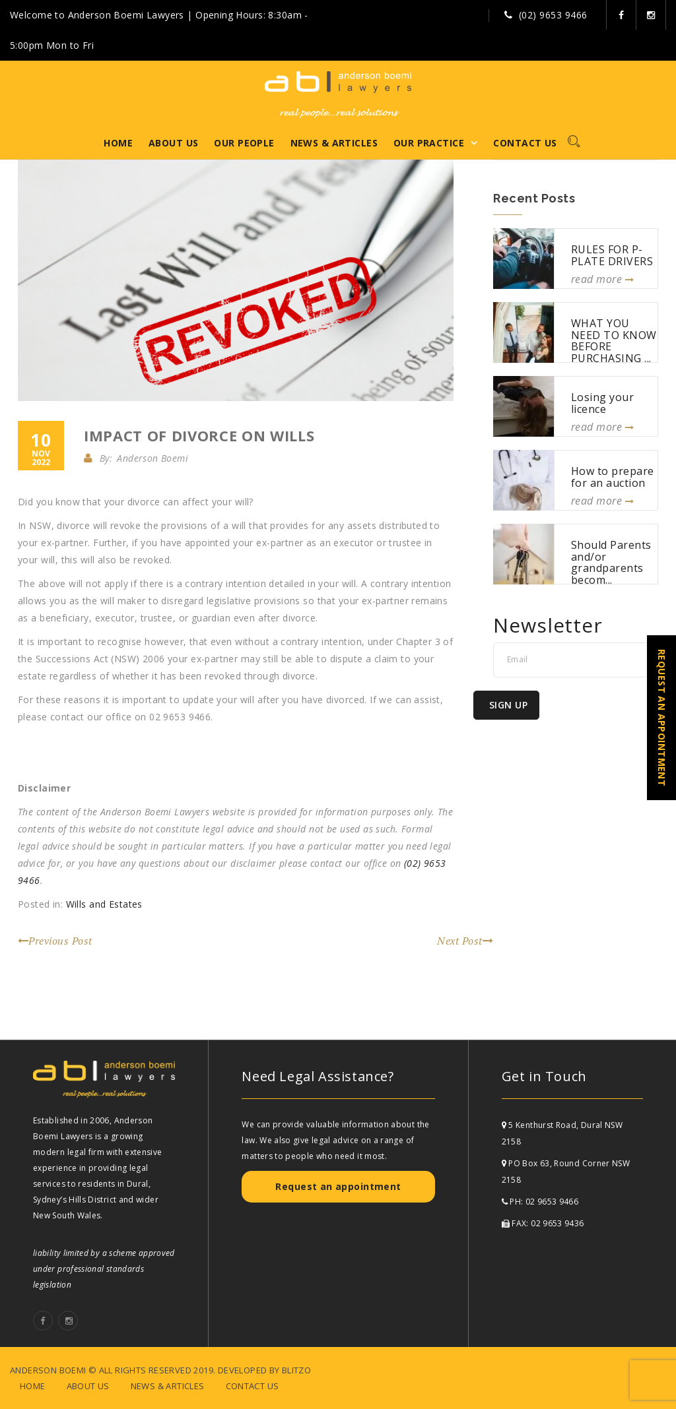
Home (118, 143)
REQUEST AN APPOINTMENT (662, 717)
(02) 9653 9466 (553, 15)
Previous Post (55, 940)
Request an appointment (338, 1186)
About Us (173, 143)
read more (602, 279)
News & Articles (334, 143)
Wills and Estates (104, 904)
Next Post (465, 940)
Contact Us (525, 143)
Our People (244, 143)
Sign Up (508, 705)
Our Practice (428, 143)
